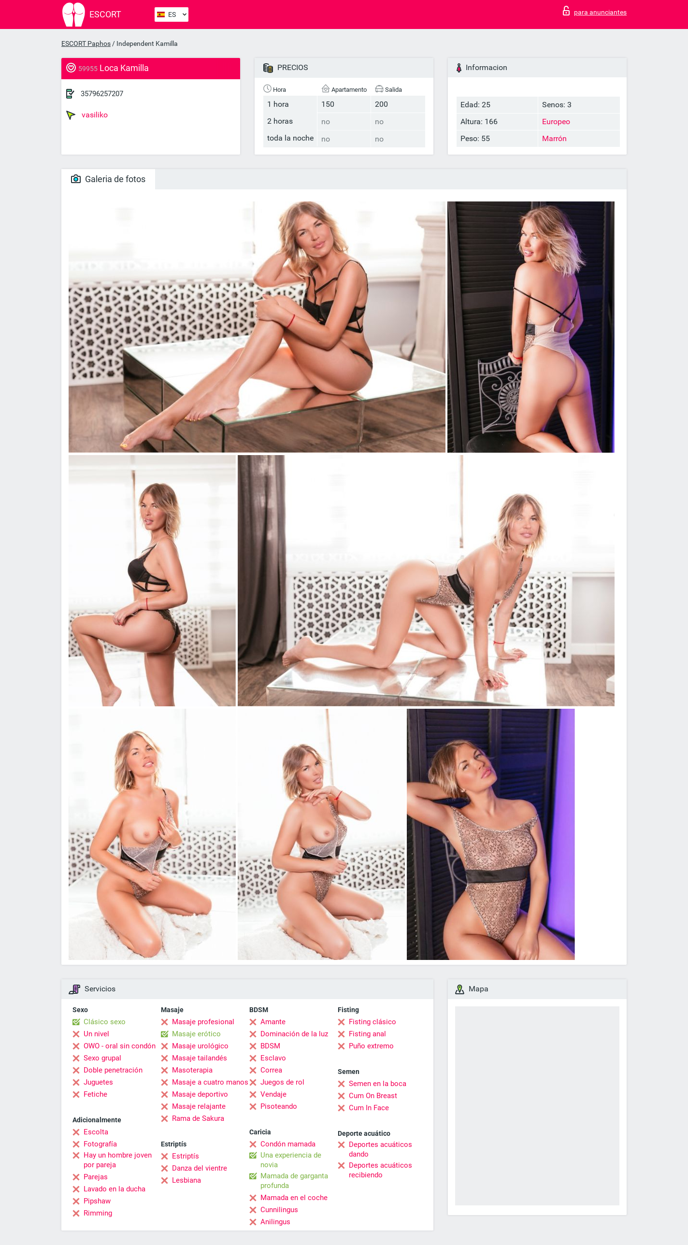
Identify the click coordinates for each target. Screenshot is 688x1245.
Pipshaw (97, 1201)
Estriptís (185, 1156)
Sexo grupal (102, 1058)
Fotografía (100, 1144)
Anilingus (275, 1221)
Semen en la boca (377, 1083)
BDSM (270, 1046)
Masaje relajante (199, 1106)
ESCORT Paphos (86, 43)
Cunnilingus (279, 1209)
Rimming (98, 1213)
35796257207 (102, 93)
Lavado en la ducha (114, 1189)
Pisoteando (278, 1106)
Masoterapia (192, 1070)
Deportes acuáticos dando (380, 1149)
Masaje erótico (196, 1034)
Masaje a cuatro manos (210, 1082)
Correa (271, 1070)
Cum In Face (369, 1107)
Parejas (96, 1177)
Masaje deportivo (200, 1094)
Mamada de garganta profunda (294, 1181)
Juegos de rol (282, 1082)
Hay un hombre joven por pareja (118, 1160)
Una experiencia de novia (290, 1160)
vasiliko (87, 115)
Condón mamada (287, 1144)
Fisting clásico (372, 1021)
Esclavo (273, 1058)
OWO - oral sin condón (120, 1046)
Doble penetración (113, 1070)
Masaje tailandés (199, 1058)
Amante (273, 1021)
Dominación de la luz (294, 1034)
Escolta (96, 1132)
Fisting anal (367, 1034)
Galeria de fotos (108, 179)
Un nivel (96, 1034)
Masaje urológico (200, 1046)
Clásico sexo (105, 1021)
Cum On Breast (373, 1095)
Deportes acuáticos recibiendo (380, 1170)
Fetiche (95, 1094)
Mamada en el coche (294, 1197)
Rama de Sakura (198, 1118)
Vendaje (273, 1094)
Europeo (556, 121)
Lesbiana (186, 1180)
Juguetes (98, 1082)
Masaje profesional (203, 1021)
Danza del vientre (199, 1168)
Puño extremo (371, 1046)
